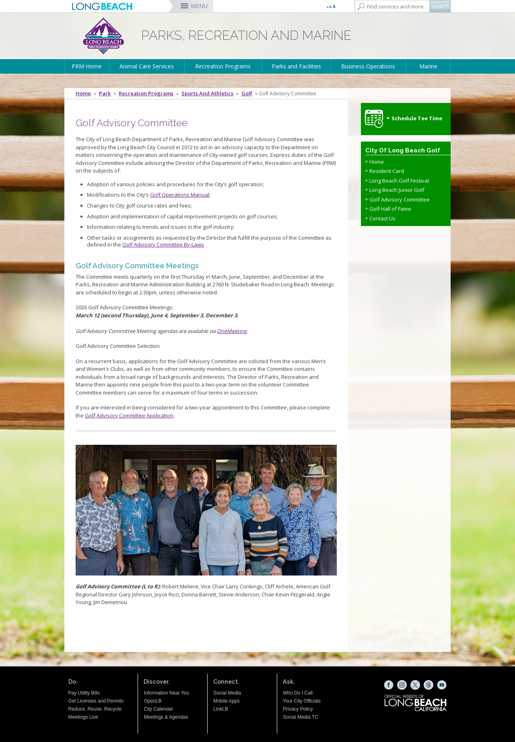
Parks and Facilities (296, 66)
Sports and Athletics (207, 93)
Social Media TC (300, 717)
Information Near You (166, 693)
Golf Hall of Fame (390, 208)
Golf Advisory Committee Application (129, 415)
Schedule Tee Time (416, 118)
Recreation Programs (223, 66)
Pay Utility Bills (84, 693)
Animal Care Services (146, 66)
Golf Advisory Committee (399, 199)
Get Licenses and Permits (96, 701)
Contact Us (382, 218)
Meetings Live (83, 717)
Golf (246, 93)
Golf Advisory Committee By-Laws (163, 244)
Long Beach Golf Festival (399, 180)
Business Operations (368, 66)
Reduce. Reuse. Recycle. (95, 709)
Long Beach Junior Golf (396, 189)
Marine (428, 66)
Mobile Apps (226, 701)
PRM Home (87, 66)
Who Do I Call (298, 693)
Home (83, 93)
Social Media (227, 693)
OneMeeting (232, 331)
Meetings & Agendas (166, 717)
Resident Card (386, 171)
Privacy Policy (298, 709)
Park (105, 93)
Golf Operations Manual (179, 194)
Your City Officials (302, 701)
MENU (199, 6)
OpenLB (152, 701)
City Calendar (158, 709)
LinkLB (220, 709)
